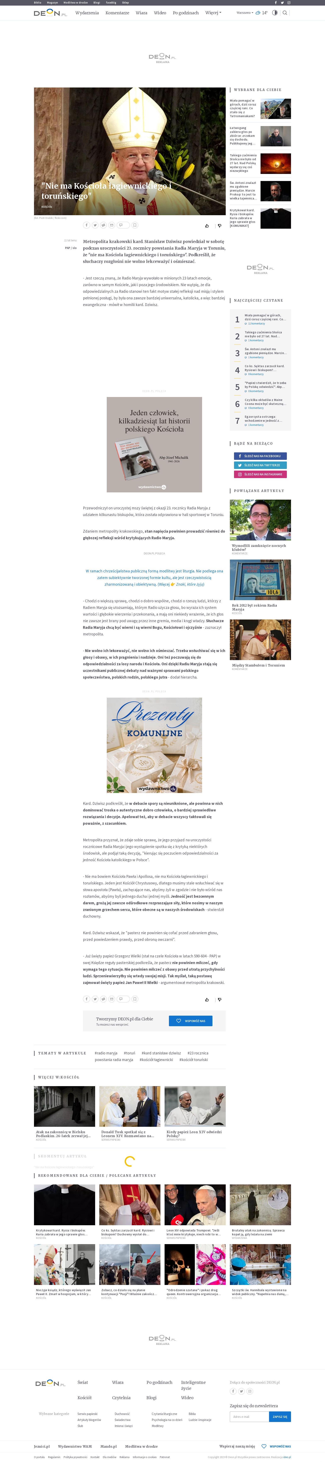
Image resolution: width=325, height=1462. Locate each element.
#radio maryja (106, 1052)
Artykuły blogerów (89, 1420)
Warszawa (244, 12)
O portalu (39, 1457)
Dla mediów (109, 1457)
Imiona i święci (124, 1426)
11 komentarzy (255, 323)
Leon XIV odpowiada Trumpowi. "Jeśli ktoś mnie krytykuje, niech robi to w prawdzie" (193, 1234)
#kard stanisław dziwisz (161, 1052)
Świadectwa (122, 1420)
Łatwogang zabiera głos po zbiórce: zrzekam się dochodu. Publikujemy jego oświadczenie (242, 137)
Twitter (282, 2)
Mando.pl (108, 1447)
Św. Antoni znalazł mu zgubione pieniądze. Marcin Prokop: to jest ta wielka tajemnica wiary (243, 192)
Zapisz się (280, 1417)
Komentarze (117, 12)
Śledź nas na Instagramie (260, 474)
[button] (275, 13)
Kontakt (95, 1457)
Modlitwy (158, 1426)
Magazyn (52, 2)
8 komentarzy (254, 374)
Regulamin (54, 1457)
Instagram (288, 2)
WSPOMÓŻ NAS (276, 1446)
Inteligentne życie (193, 1385)
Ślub (80, 1426)
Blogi (96, 2)
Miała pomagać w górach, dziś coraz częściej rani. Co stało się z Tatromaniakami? (243, 108)
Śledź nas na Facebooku (259, 456)
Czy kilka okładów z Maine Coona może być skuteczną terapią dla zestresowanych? (265, 404)
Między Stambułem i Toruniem (258, 665)
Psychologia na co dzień (167, 1420)
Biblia (37, 2)
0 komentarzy (254, 391)
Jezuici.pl (42, 1447)
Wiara (141, 12)
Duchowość (122, 1414)
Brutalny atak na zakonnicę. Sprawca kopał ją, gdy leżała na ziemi (258, 1232)
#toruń (129, 1052)
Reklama (125, 1457)
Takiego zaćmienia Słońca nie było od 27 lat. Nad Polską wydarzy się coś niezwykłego (243, 163)
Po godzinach (186, 12)
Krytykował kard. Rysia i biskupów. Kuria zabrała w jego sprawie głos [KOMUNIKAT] (242, 218)
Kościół (46, 207)
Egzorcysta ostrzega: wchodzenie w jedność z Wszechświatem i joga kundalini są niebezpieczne (264, 422)
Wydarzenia (87, 12)
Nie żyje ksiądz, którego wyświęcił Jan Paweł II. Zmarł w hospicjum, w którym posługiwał (63, 1294)
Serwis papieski (87, 1414)
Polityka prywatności (75, 1457)
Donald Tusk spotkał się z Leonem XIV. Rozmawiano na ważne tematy (126, 1136)
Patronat (165, 1457)
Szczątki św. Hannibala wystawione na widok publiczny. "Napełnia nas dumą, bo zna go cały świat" (259, 1294)
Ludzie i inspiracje (200, 1420)
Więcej (211, 12)
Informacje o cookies (144, 1457)
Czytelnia (121, 1397)
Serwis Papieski (110, 1139)
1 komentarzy (254, 340)
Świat (83, 1382)
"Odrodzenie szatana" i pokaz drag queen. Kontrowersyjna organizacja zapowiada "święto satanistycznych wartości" (192, 1296)
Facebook (276, 2)
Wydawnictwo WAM (75, 1447)
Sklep (125, 2)
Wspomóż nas (190, 1021)
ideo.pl (287, 1457)
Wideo (160, 12)
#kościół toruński (193, 1059)
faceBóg (111, 2)
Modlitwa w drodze (76, 2)
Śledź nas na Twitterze (259, 465)
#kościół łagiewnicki (156, 1059)
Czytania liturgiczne (164, 1414)
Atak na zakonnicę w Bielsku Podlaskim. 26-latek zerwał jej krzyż (62, 1136)
